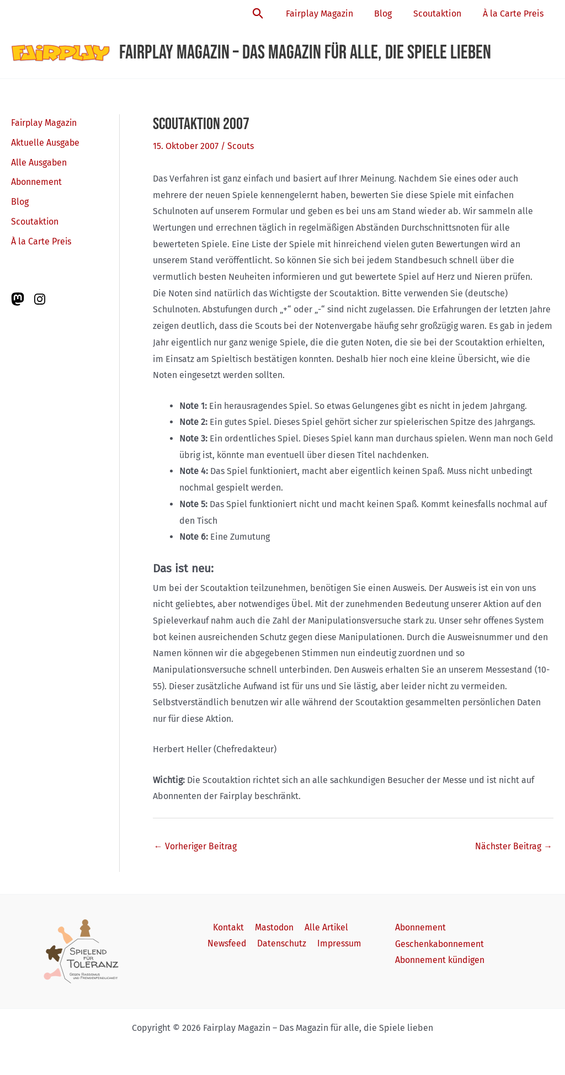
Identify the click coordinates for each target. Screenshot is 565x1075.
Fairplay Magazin (332, 13)
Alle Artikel (324, 927)
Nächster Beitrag (513, 845)
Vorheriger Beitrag (196, 845)
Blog (392, 13)
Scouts (240, 146)
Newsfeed (229, 944)
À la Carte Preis (514, 13)
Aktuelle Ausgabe (45, 142)
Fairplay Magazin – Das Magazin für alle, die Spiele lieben (305, 53)
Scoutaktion (443, 13)
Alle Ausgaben (39, 162)
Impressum (338, 944)
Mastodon (274, 927)
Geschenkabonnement (439, 944)
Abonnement (36, 182)
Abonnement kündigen (440, 960)
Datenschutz (282, 944)
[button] (272, 14)
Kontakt (230, 927)
